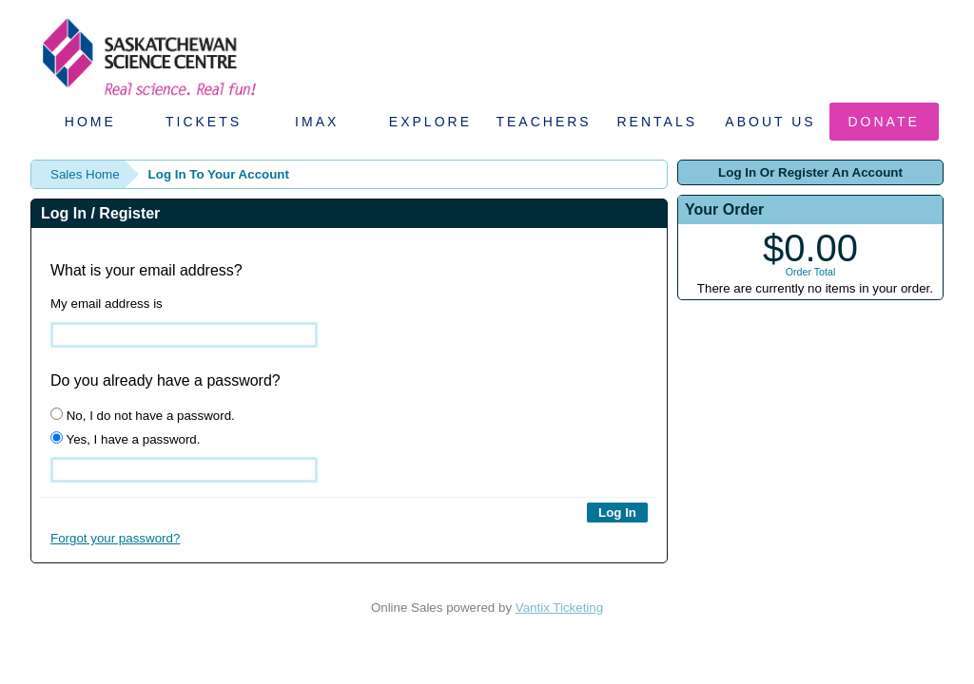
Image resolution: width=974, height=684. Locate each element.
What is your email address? (146, 270)
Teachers (543, 121)
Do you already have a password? (165, 380)
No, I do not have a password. (142, 415)
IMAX (317, 121)
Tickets (204, 121)
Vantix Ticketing (559, 607)
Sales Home (85, 174)
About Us (770, 121)
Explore (430, 121)
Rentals (657, 121)
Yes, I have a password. (125, 438)
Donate (884, 121)
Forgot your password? (115, 538)
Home (90, 121)
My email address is (106, 303)
